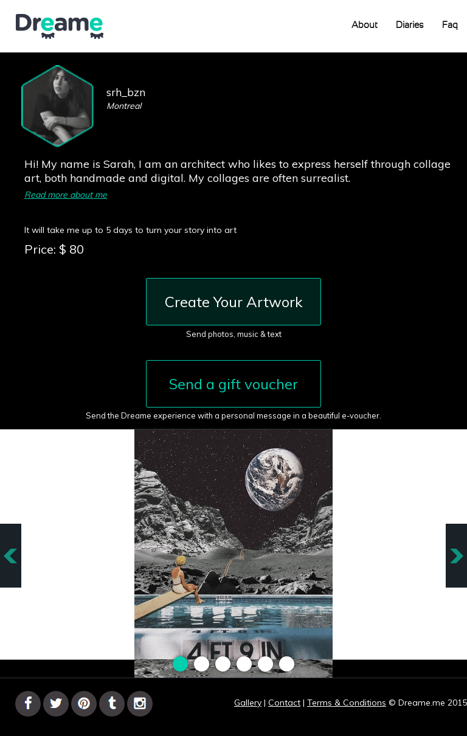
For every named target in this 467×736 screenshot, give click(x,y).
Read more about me (65, 194)
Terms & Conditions (346, 702)
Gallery (247, 702)
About (364, 25)
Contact (284, 702)
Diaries (410, 25)
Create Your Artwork (234, 302)
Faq (450, 25)
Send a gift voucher (233, 384)
